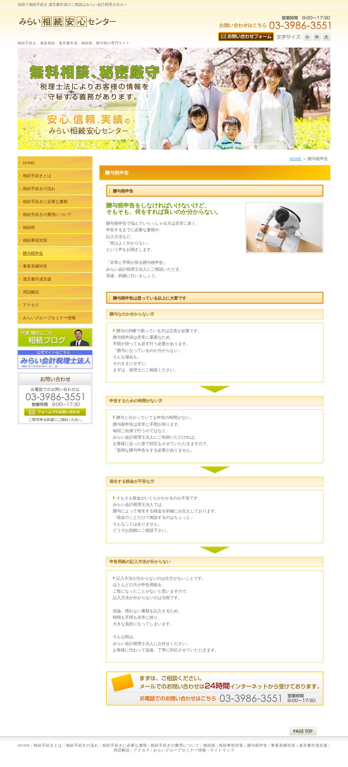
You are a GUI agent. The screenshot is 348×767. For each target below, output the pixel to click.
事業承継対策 (283, 745)
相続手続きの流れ (82, 745)
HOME (295, 158)
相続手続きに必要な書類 (124, 745)
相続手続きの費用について (175, 745)
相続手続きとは (48, 745)
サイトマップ (222, 750)
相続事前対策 (231, 745)
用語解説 (122, 750)
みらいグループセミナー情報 (179, 750)
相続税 (209, 745)
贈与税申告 (257, 745)
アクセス (142, 750)
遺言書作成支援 (313, 745)
